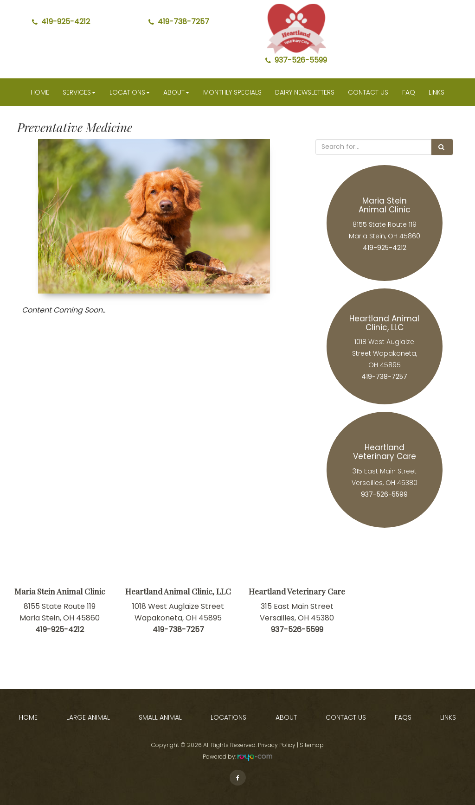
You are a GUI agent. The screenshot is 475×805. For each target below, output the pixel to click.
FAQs (403, 717)
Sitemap (312, 745)
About (286, 717)
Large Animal (88, 717)
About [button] (176, 92)
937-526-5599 (296, 60)
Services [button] (79, 92)
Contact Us (368, 92)
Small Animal (160, 717)
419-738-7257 (178, 21)
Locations (228, 717)
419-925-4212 (61, 21)
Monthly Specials (232, 92)
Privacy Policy (276, 745)
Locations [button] (129, 92)
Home (40, 92)
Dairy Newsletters (304, 92)
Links (436, 92)
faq (408, 92)
